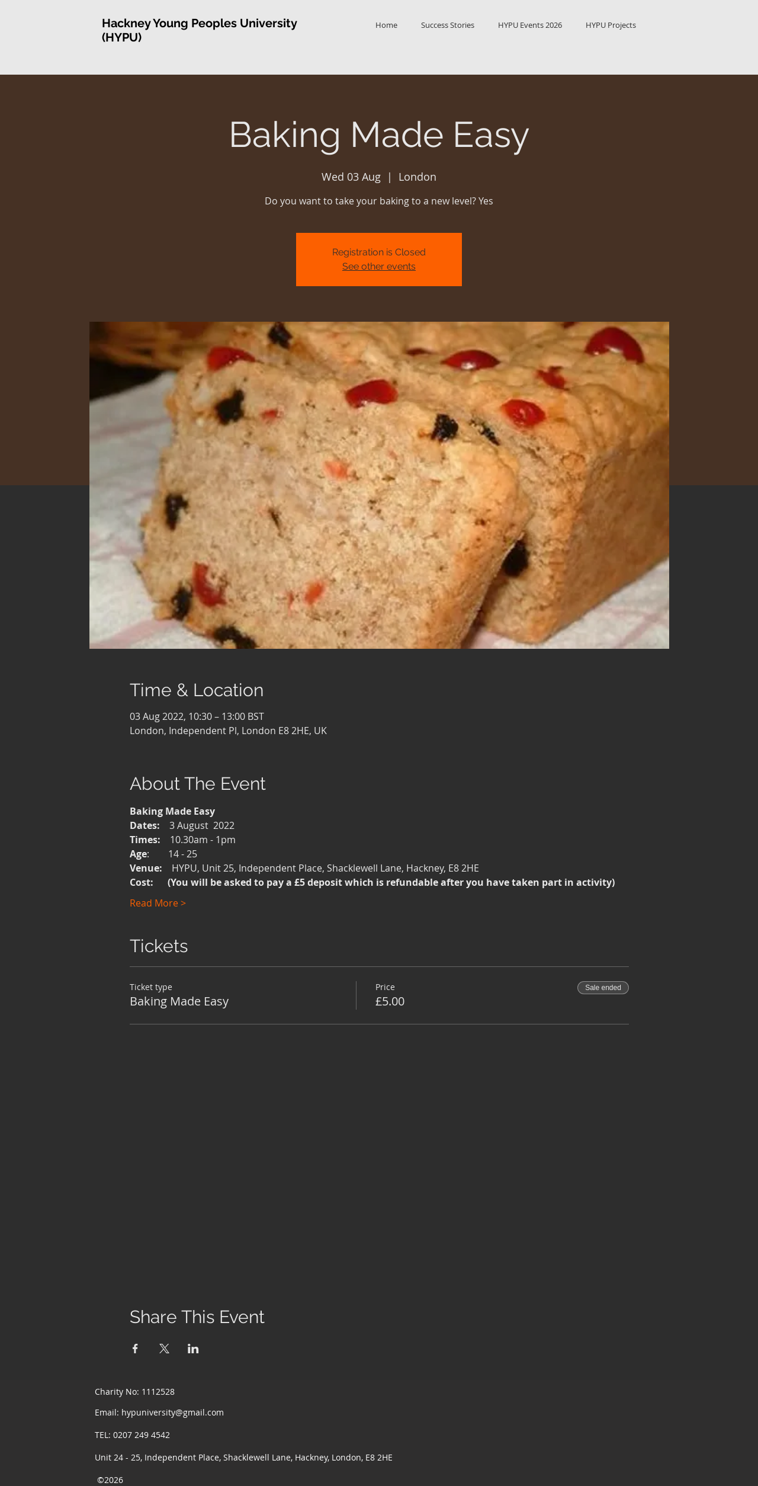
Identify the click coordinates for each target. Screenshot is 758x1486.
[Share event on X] (164, 1348)
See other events (379, 266)
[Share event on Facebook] (135, 1348)
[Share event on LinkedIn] (193, 1348)
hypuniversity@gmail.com (172, 1412)
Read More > (158, 902)
